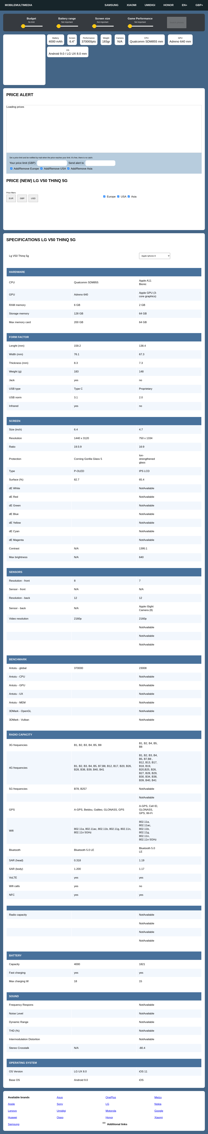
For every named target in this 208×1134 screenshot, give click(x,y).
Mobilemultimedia (18, 5)
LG (107, 1104)
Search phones (177, 22)
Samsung (111, 5)
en (184, 5)
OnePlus (111, 1097)
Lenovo (12, 1110)
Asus (60, 1097)
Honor (168, 5)
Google (158, 1110)
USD (33, 198)
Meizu (158, 1097)
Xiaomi (131, 5)
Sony (60, 1104)
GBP (199, 5)
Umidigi (150, 5)
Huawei (12, 1117)
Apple (11, 1104)
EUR (11, 198)
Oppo (60, 1117)
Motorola (111, 1110)
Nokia (157, 1104)
